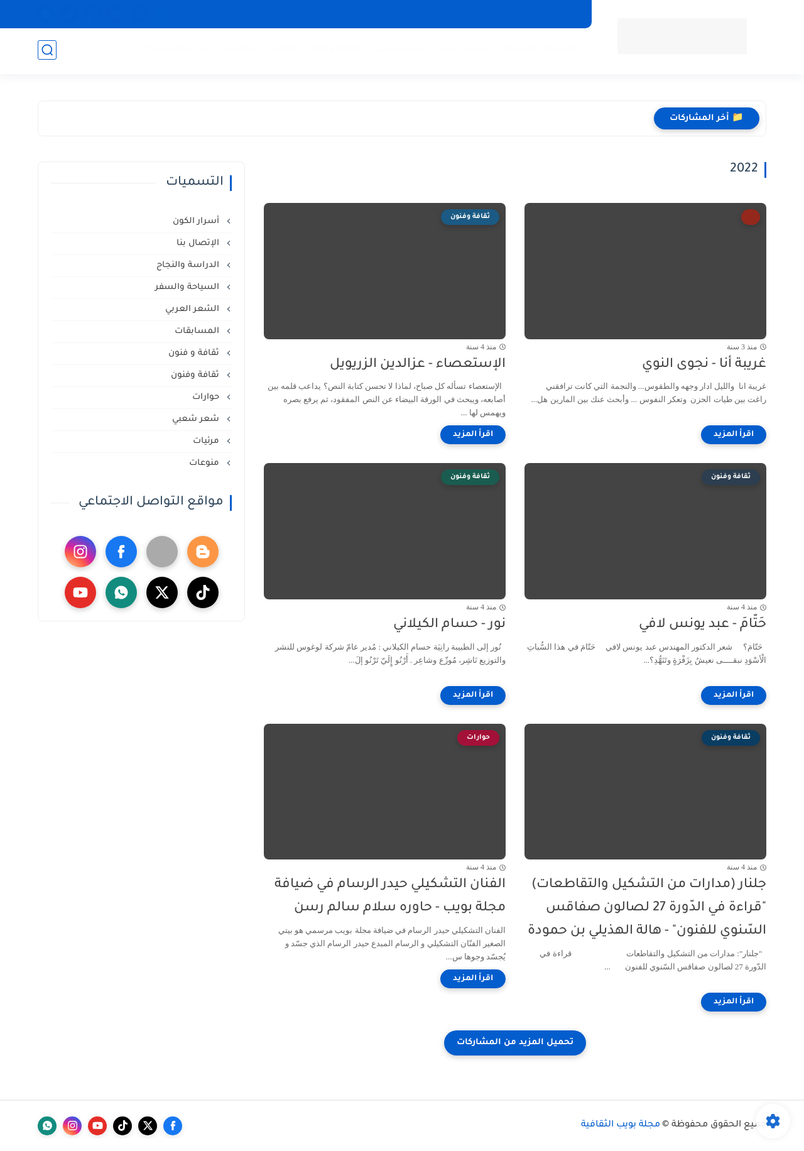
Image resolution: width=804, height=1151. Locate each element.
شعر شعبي (396, 50)
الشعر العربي (462, 50)
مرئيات (207, 441)
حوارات (280, 50)
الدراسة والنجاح (174, 50)
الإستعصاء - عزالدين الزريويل (418, 364)
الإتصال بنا (323, 13)
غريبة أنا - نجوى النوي (704, 364)
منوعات (429, 13)
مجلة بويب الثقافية (620, 1125)
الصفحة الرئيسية (539, 50)
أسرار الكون (481, 13)
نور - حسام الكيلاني (449, 625)
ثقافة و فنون (195, 353)
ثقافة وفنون (332, 50)
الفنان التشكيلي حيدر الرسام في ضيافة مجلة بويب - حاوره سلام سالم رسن (390, 896)
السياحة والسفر (548, 13)
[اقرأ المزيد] (733, 434)
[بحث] (47, 51)
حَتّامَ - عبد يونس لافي (702, 625)
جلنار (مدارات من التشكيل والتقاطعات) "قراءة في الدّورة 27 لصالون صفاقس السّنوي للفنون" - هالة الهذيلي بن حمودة (647, 908)
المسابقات (379, 13)
